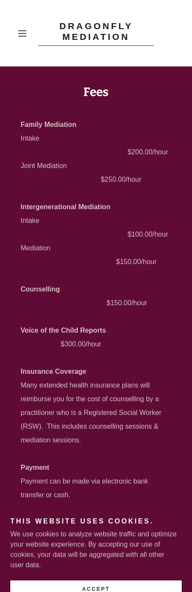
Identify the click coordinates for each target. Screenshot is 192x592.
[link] (95, 33)
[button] (26, 33)
